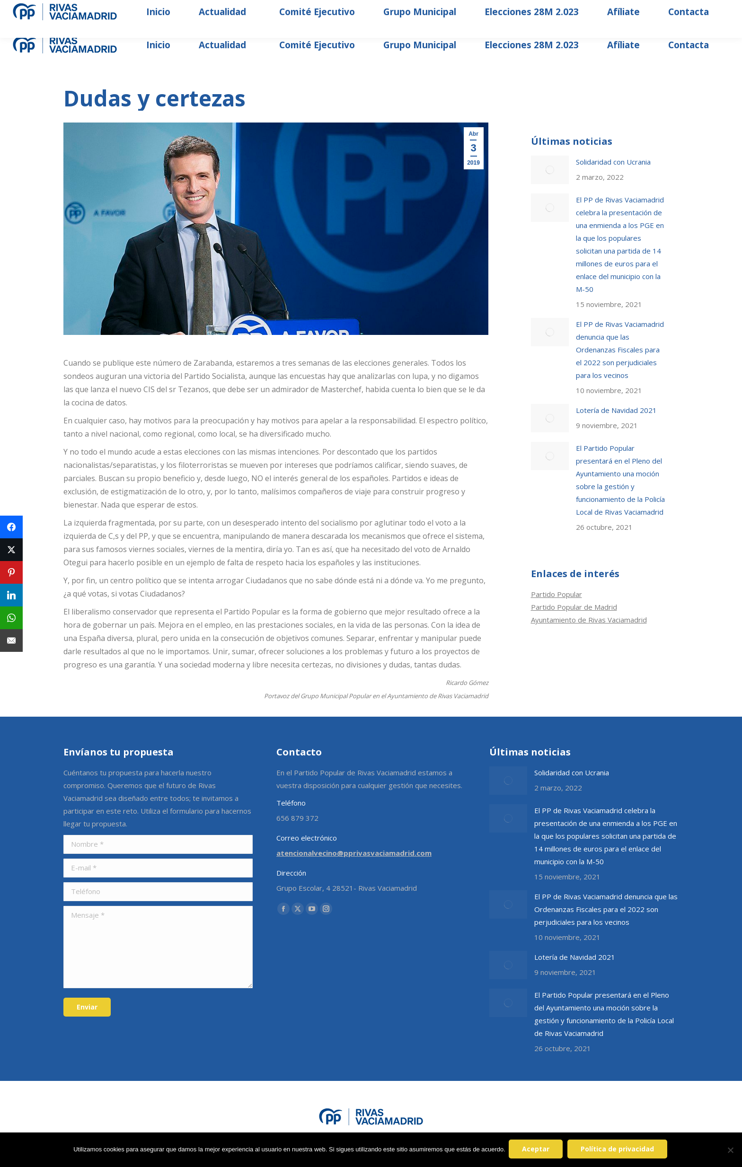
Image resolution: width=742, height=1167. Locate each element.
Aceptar (537, 1150)
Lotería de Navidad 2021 (616, 410)
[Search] (632, 9)
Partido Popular (556, 594)
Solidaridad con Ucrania (613, 162)
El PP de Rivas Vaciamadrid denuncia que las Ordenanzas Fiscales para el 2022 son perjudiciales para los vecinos (620, 349)
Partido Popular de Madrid (574, 607)
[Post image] (550, 170)
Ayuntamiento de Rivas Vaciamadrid (589, 619)
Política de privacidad (618, 1150)
